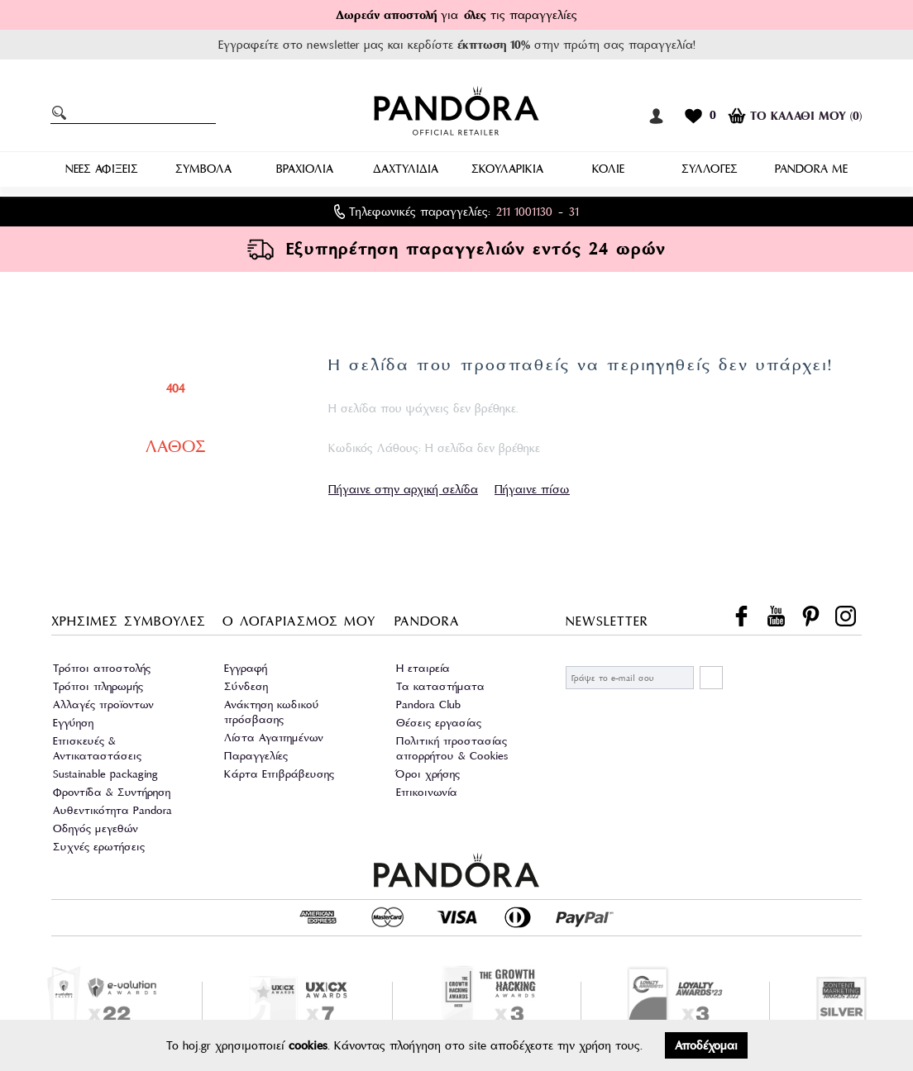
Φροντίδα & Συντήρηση (111, 792)
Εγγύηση (73, 723)
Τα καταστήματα (440, 686)
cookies (308, 1045)
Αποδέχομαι (706, 1045)
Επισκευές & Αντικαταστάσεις (97, 748)
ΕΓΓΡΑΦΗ (711, 677)
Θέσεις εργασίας (438, 723)
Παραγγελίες (256, 756)
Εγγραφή (245, 668)
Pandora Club (428, 704)
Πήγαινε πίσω (532, 489)
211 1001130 (524, 211)
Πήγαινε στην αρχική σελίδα (403, 489)
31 (574, 211)
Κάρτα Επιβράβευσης (279, 774)
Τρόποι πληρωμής (98, 686)
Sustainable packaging (105, 774)
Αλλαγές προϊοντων (103, 704)
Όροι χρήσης (428, 774)
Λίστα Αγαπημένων (273, 738)
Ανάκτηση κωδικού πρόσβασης (271, 711)
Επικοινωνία (426, 792)
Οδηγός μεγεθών (95, 828)
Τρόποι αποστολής (102, 668)
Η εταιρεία (423, 668)
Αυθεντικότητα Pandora (112, 810)
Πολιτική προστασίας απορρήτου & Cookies (452, 748)
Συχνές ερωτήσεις (99, 847)
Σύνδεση (246, 686)
